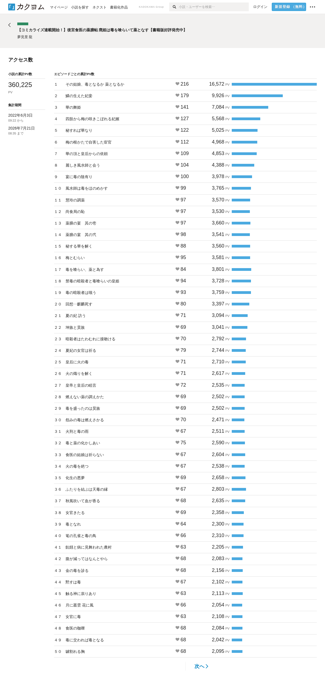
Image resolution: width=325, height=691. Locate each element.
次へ (201, 666)
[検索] (174, 6)
